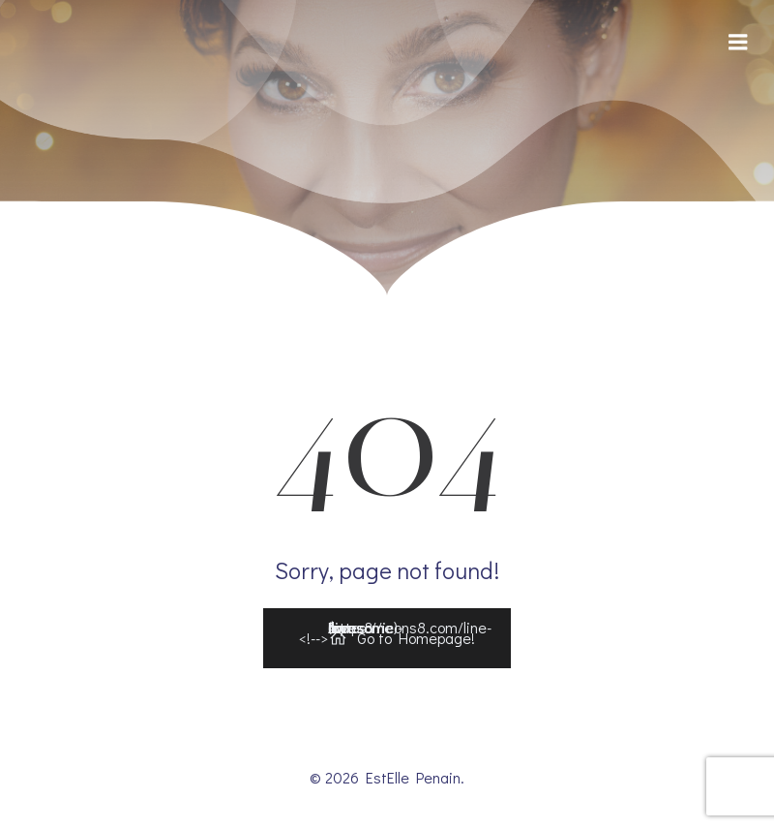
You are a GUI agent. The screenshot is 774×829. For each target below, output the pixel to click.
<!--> (395, 634)
